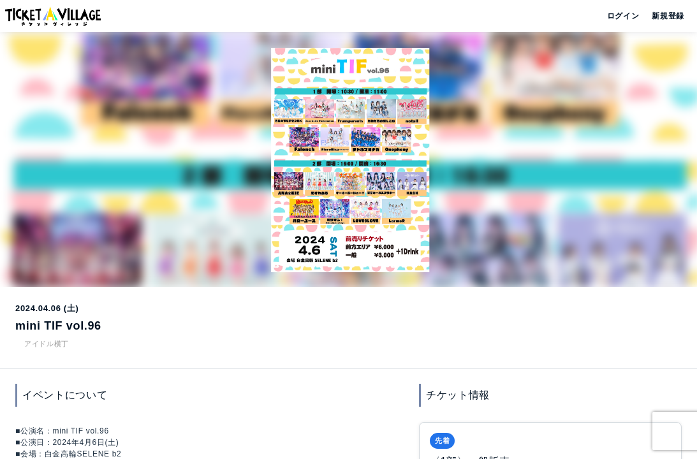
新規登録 (663, 15)
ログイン (622, 15)
